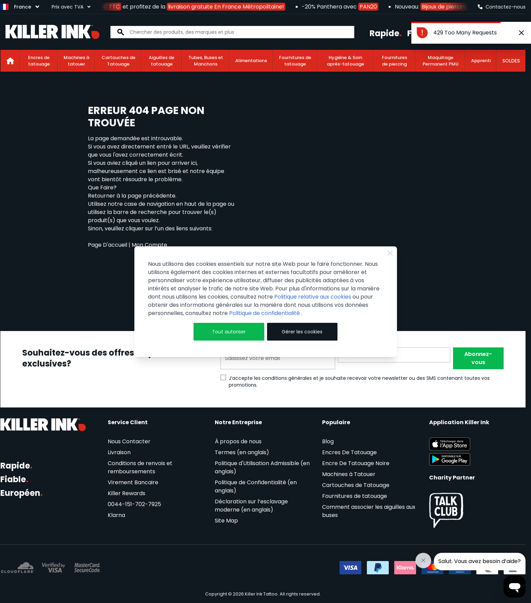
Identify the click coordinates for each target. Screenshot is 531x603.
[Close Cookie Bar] (390, 253)
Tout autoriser (229, 331)
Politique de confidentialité (265, 313)
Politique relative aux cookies (312, 297)
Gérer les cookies (302, 331)
